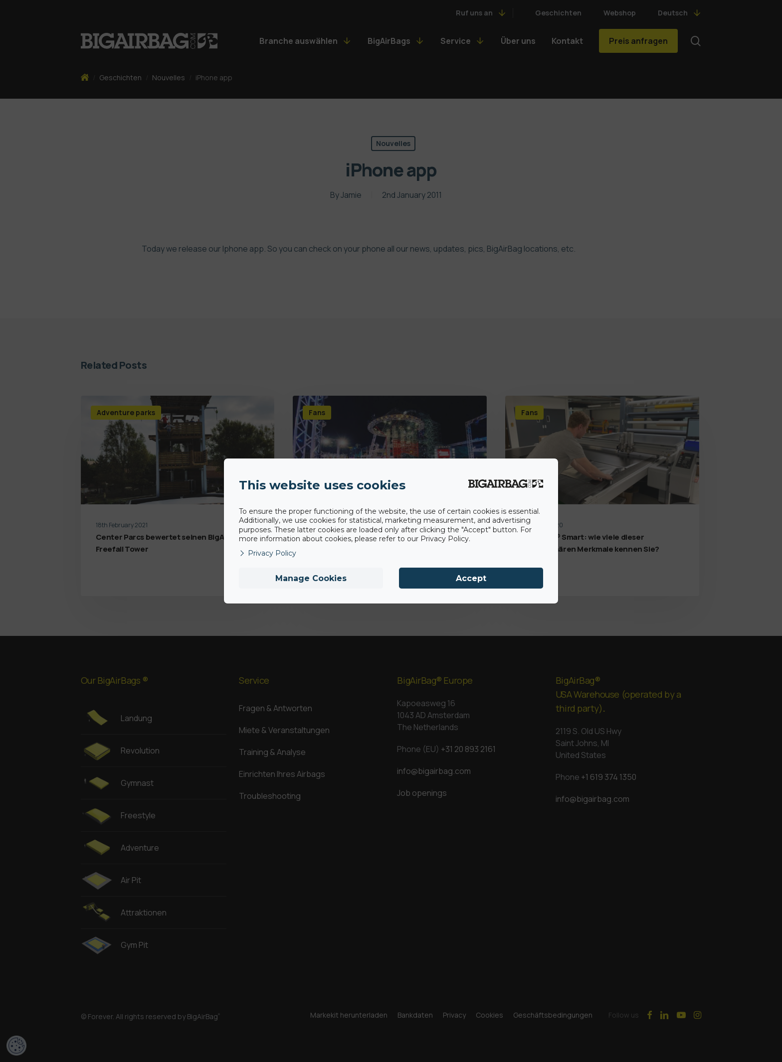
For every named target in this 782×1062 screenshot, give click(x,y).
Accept (471, 578)
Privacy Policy (267, 553)
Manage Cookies (311, 578)
